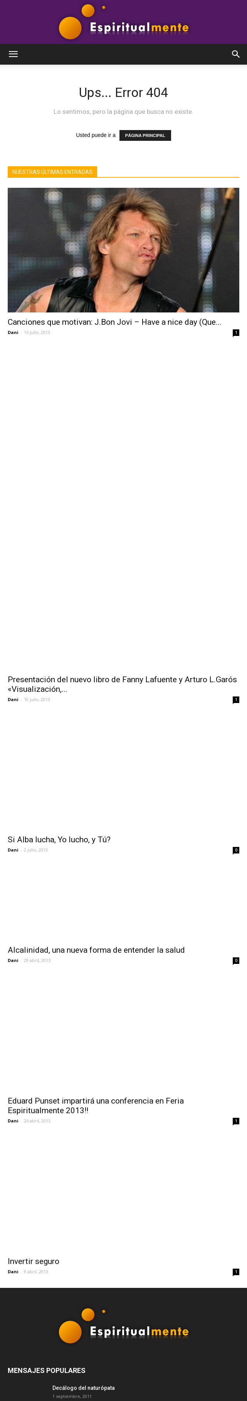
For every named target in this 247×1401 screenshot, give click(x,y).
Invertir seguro (33, 1043)
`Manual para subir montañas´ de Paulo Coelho (111, 1197)
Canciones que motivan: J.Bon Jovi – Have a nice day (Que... (115, 322)
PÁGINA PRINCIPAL (145, 135)
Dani (13, 332)
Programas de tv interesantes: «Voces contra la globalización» (132, 1224)
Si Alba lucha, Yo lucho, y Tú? (59, 612)
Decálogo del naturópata (83, 1170)
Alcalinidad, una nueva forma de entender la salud (96, 752)
